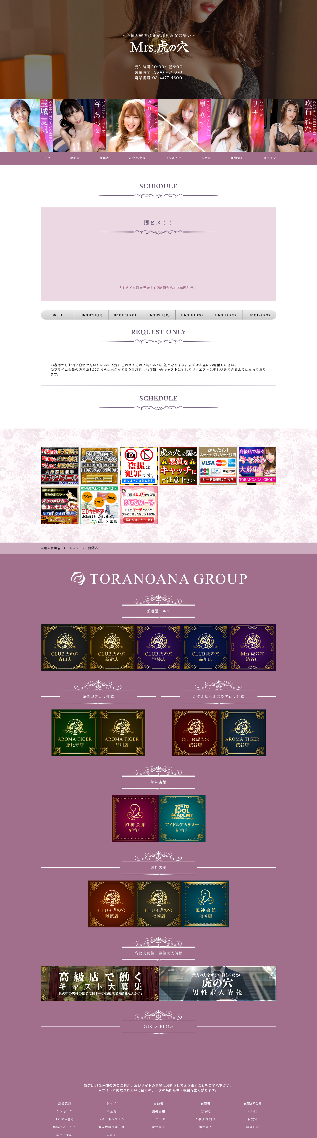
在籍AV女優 (252, 1103)
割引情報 (158, 1110)
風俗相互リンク (64, 1126)
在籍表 (205, 1103)
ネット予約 (64, 1134)
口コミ (111, 1134)
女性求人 (158, 1126)
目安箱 (252, 1118)
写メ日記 (253, 1126)
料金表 (111, 1110)
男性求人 (205, 1126)
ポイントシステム (111, 1118)
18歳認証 (64, 1103)
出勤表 (158, 1103)
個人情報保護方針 (111, 1126)
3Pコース (158, 1118)
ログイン (253, 1110)
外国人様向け (205, 1118)
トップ (111, 1103)
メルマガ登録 (64, 1118)
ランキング (64, 1110)
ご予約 (205, 1110)
